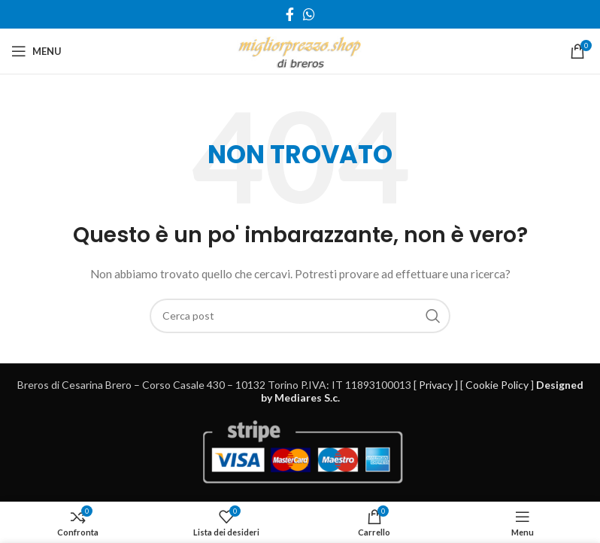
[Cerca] (300, 316)
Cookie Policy (497, 384)
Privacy (436, 384)
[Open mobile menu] (36, 51)
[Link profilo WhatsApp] (309, 14)
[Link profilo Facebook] (289, 14)
